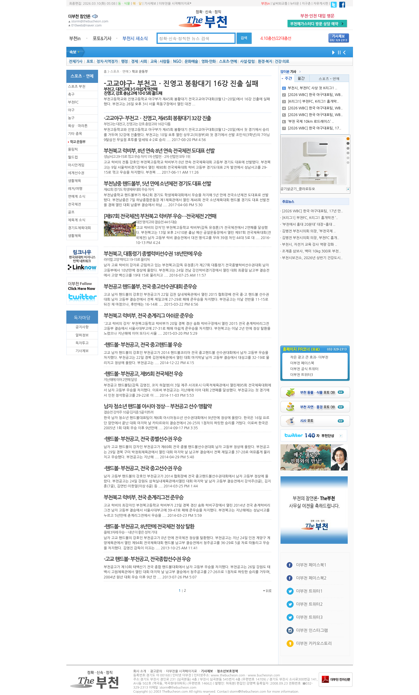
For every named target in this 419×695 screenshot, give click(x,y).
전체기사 (75, 61)
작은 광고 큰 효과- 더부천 (309, 357)
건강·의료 (282, 61)
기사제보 (150, 3)
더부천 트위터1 (309, 591)
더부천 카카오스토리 (314, 643)
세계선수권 (76, 173)
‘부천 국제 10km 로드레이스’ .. (308, 121)
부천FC (73, 102)
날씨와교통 (279, 3)
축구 (71, 94)
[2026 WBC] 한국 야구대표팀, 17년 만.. (312, 211)
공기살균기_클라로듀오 (297, 189)
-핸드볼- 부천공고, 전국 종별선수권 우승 (143, 439)
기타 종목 (75, 134)
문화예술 (191, 61)
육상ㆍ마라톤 (78, 126)
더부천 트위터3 (301, 375)
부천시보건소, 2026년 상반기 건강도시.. (312, 258)
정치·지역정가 (107, 61)
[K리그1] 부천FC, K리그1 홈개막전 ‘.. (310, 218)
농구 (71, 118)
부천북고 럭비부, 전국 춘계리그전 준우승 (144, 497)
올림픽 (73, 149)
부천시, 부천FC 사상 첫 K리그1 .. (309, 88)
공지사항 (81, 327)
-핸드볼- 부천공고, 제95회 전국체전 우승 (143, 374)
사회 (143, 61)
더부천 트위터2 (309, 604)
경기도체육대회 (79, 228)
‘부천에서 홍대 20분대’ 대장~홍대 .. (308, 224)
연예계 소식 (77, 196)
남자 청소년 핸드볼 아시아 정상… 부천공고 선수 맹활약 (158, 406)
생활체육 (74, 181)
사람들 (164, 61)
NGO (177, 61)
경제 (134, 61)
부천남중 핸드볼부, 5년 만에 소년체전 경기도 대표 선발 (157, 183)
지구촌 (306, 3)
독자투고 (81, 343)
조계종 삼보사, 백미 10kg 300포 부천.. (311, 251)
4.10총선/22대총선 (275, 38)
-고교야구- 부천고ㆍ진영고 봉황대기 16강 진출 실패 (181, 83)
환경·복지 (265, 61)
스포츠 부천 (77, 86)
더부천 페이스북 (302, 363)
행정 (124, 61)
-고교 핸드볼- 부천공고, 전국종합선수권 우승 (147, 559)
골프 (71, 212)
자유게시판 (321, 3)
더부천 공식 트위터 (304, 369)
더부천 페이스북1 (311, 565)
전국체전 (74, 204)
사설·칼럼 (247, 61)
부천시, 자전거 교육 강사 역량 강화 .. (309, 244)
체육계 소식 (77, 220)
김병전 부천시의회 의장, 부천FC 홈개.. (310, 238)
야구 (71, 110)
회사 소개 (139, 671)
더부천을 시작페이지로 (175, 3)
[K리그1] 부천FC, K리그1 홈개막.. (310, 101)
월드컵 (73, 157)
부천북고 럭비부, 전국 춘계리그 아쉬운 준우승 (148, 315)
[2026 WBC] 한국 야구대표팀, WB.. (312, 95)
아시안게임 (76, 165)
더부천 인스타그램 (312, 630)
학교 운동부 (78, 142)
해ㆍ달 (137, 3)
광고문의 (156, 671)
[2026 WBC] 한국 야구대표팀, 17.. (311, 128)
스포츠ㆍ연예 (329, 78)
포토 (89, 61)
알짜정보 (81, 335)
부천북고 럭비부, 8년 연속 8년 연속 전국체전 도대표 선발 (159, 151)
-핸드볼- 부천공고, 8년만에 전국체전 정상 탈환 (149, 526)
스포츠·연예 (228, 61)
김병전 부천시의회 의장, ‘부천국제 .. (309, 231)
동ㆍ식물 (124, 3)
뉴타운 (294, 3)
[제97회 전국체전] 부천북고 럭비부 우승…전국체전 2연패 (160, 216)
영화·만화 (208, 61)
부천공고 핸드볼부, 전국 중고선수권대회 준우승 (150, 286)
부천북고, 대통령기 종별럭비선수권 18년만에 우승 (153, 253)
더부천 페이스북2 (311, 578)
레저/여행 (75, 188)
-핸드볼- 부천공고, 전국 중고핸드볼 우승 (143, 345)
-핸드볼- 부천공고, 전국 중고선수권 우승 (143, 468)
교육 (153, 61)
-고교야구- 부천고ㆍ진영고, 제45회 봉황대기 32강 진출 (157, 118)
